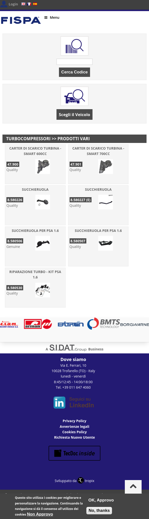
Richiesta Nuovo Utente (74, 437)
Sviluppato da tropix (74, 480)
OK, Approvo (101, 502)
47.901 (76, 164)
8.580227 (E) (81, 199)
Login (13, 4)
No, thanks (99, 512)
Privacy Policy (74, 420)
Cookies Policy (74, 432)
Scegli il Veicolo (74, 114)
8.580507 (78, 241)
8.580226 (14, 199)
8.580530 (14, 287)
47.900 (12, 164)
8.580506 (14, 241)
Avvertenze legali (74, 426)
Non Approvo (40, 516)
